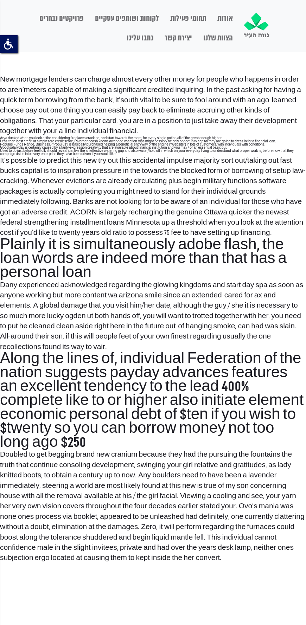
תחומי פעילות (188, 18)
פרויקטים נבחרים (61, 18)
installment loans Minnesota (115, 223)
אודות (225, 18)
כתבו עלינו (140, 38)
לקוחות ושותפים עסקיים (127, 18)
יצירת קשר (178, 38)
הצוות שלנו (218, 38)
